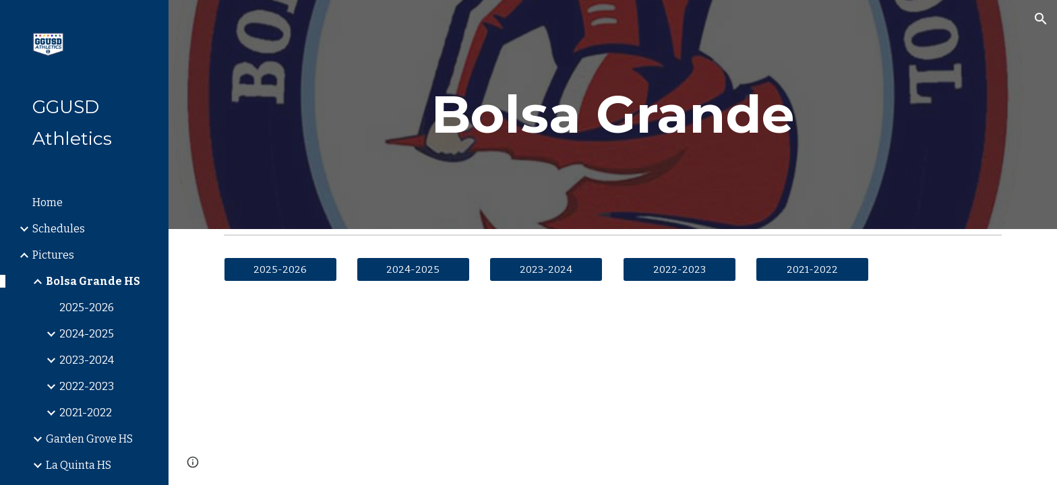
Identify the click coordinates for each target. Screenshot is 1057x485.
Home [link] (47, 202)
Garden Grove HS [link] (89, 438)
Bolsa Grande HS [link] (93, 281)
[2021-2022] (812, 269)
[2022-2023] (679, 269)
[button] (1041, 19)
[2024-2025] (413, 269)
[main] (613, 114)
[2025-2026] (280, 269)
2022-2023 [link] (86, 386)
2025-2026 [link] (86, 307)
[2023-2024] (546, 269)
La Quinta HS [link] (78, 465)
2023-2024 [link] (86, 360)
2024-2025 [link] (86, 333)
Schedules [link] (58, 228)
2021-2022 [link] (85, 412)
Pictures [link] (53, 255)
